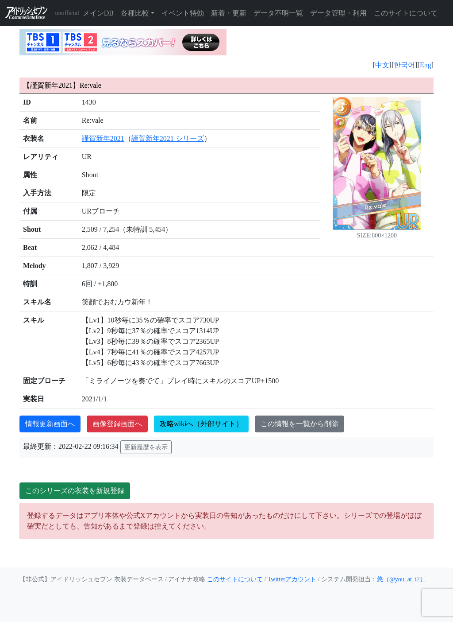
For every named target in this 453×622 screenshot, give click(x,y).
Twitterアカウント (292, 579)
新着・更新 (228, 13)
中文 (382, 65)
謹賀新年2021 (103, 138)
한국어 (404, 65)
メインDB (98, 13)
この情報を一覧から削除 (299, 424)
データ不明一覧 (278, 13)
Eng (425, 65)
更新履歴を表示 (146, 447)
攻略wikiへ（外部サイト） (201, 424)
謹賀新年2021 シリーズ (167, 138)
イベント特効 (182, 13)
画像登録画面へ (117, 424)
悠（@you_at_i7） (401, 579)
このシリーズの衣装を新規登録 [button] (74, 490)
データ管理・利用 (338, 13)
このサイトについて (406, 13)
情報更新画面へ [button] (50, 424)
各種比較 (135, 13)
